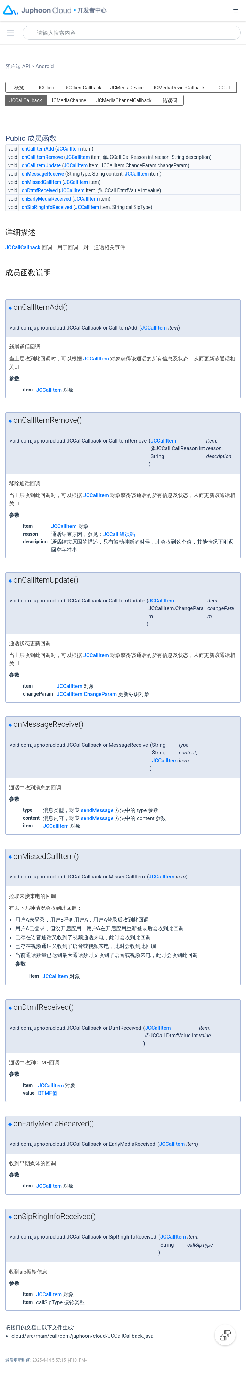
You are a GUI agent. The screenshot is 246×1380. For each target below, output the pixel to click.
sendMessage (97, 810)
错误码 (170, 100)
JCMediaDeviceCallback (179, 87)
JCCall (223, 87)
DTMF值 (47, 1093)
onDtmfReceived (40, 190)
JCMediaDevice (127, 87)
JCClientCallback (83, 87)
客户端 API (19, 66)
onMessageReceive (43, 174)
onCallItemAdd (38, 149)
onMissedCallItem (41, 182)
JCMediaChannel (69, 100)
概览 (19, 87)
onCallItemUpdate (41, 165)
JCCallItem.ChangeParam (87, 694)
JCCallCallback (25, 100)
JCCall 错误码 (119, 534)
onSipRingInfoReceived (47, 207)
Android (44, 66)
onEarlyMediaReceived (46, 199)
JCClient (47, 87)
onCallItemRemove (42, 157)
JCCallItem (69, 149)
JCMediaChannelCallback (124, 100)
